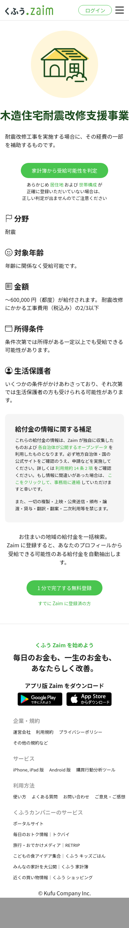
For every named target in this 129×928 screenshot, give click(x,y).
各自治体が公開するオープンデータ (73, 447)
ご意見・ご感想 (110, 796)
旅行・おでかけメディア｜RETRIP (46, 845)
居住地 (56, 184)
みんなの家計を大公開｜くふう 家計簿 (50, 866)
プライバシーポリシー (80, 732)
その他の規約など (30, 743)
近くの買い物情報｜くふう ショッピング (53, 877)
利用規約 (44, 732)
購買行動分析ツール (96, 769)
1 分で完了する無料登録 (64, 587)
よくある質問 (45, 796)
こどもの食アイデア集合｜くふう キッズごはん (59, 856)
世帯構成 (88, 184)
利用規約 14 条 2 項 (74, 468)
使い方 (19, 796)
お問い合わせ (76, 796)
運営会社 (22, 732)
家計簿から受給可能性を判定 (64, 170)
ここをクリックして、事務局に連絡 (63, 478)
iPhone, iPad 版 (28, 769)
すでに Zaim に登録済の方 (64, 603)
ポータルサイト (28, 823)
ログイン (95, 10)
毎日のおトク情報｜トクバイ (41, 834)
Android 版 (60, 769)
